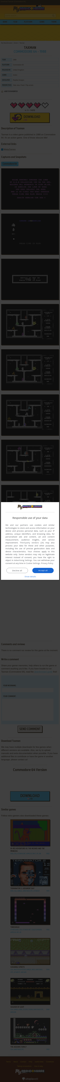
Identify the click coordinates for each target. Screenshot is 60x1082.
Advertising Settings (23, 560)
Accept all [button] (43, 570)
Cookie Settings (33, 563)
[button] (30, 576)
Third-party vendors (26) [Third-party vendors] (32, 542)
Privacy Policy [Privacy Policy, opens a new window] (47, 563)
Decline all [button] (17, 570)
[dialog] (30, 541)
